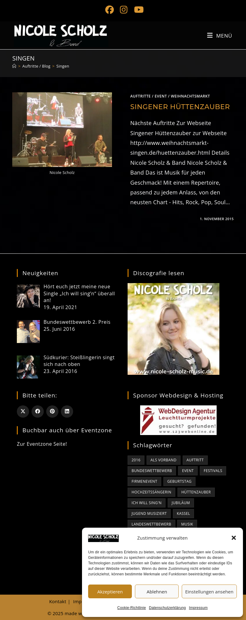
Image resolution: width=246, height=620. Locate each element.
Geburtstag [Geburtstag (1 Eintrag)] (179, 481)
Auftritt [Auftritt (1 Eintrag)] (195, 460)
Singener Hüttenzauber (180, 107)
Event (161, 96)
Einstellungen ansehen (209, 592)
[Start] (14, 66)
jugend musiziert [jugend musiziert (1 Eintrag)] (149, 513)
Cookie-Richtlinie (131, 608)
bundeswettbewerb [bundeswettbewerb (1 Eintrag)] (152, 470)
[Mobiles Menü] (219, 35)
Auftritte (140, 96)
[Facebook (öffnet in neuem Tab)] (109, 10)
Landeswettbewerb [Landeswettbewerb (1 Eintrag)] (151, 524)
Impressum (198, 608)
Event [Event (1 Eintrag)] (188, 470)
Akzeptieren (110, 592)
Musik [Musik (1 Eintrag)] (187, 524)
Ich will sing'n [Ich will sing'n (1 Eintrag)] (147, 502)
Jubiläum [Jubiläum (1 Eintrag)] (181, 502)
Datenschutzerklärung (167, 608)
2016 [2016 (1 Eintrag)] (136, 460)
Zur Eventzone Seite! (42, 444)
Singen (62, 66)
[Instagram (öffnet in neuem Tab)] (124, 10)
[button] (234, 538)
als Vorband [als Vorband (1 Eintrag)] (164, 460)
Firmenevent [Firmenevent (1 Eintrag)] (144, 481)
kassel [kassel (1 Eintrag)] (183, 513)
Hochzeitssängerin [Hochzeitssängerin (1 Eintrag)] (151, 492)
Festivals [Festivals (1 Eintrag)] (213, 470)
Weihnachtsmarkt (190, 96)
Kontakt (57, 601)
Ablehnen (157, 592)
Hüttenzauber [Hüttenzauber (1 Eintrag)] (196, 492)
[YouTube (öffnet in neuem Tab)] (137, 10)
